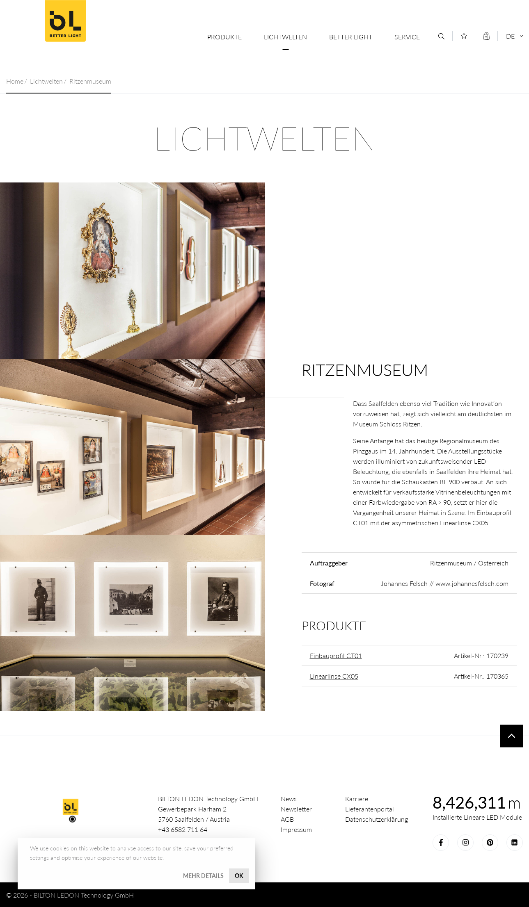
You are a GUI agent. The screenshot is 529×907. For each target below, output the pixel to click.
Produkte (224, 37)
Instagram (465, 842)
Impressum (296, 829)
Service (407, 37)
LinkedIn (514, 842)
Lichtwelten (285, 37)
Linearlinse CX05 (334, 676)
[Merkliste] (464, 36)
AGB (287, 819)
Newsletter (296, 809)
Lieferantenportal (369, 809)
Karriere (356, 798)
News (289, 798)
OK (239, 875)
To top (511, 736)
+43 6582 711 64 (182, 829)
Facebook (441, 842)
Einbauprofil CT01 (336, 655)
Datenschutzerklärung (376, 819)
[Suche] (441, 36)
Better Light (65, 21)
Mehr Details (203, 875)
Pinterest (490, 842)
